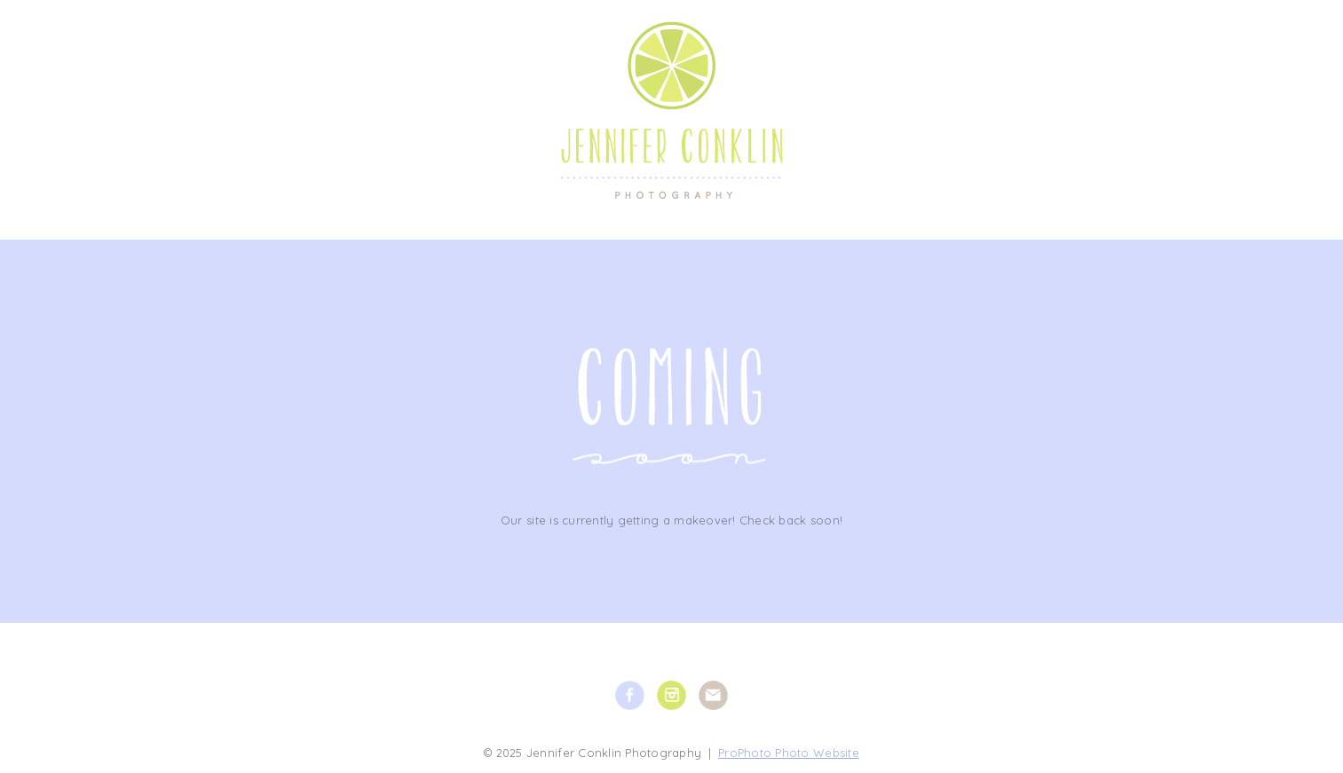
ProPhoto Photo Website (788, 752)
